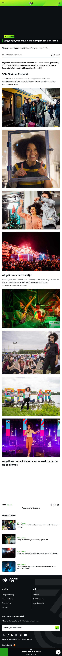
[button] (58, 652)
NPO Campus (38, 599)
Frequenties (6, 603)
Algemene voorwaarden (11, 639)
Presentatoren (7, 599)
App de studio (38, 603)
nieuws (9, 505)
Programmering (8, 595)
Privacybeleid (27, 639)
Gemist (4, 607)
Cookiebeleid (7, 645)
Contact (36, 595)
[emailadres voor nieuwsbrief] (31, 628)
